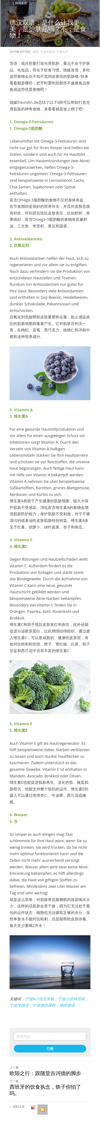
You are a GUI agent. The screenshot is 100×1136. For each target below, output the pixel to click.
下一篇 (14, 1081)
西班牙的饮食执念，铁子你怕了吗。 (45, 1090)
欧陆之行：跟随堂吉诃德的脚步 (45, 1073)
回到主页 (19, 3)
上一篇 (14, 1067)
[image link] (50, 373)
